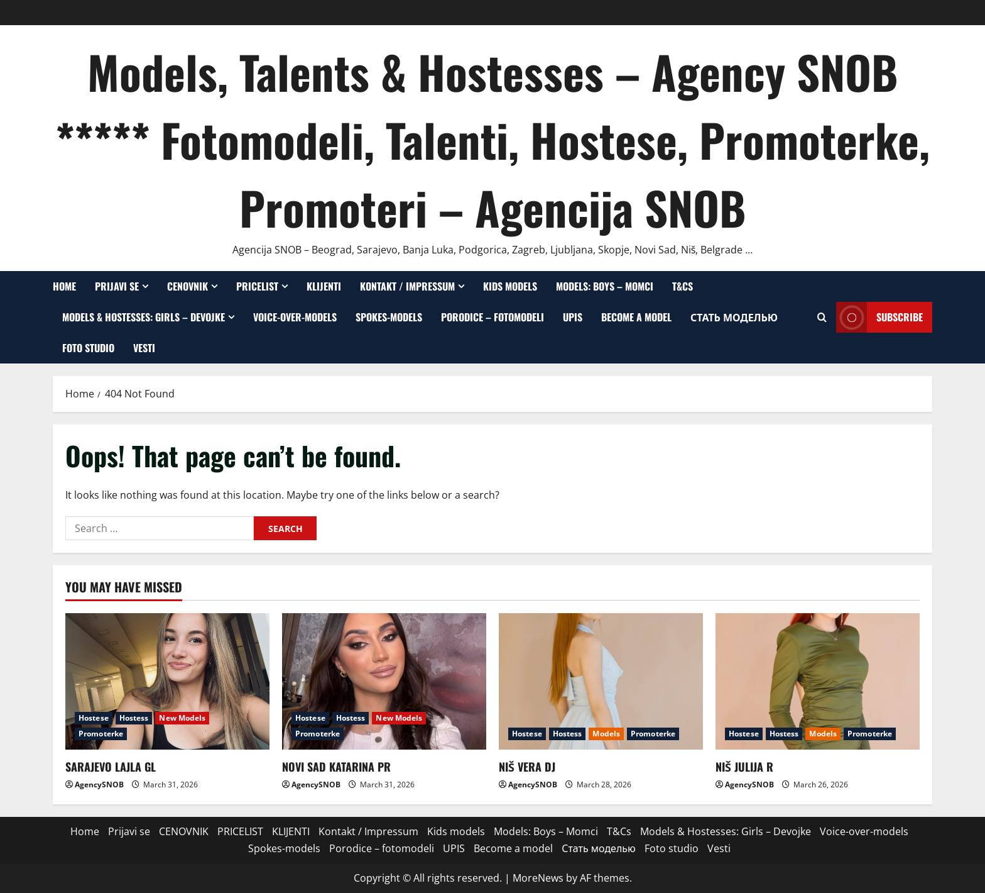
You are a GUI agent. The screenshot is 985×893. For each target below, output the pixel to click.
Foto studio (88, 347)
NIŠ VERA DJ (527, 766)
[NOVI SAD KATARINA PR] (384, 681)
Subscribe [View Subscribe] (879, 317)
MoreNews (538, 878)
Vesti (144, 347)
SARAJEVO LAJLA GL (110, 766)
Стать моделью (734, 316)
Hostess (134, 718)
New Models (182, 718)
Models (606, 733)
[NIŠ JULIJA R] (818, 681)
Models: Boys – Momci (604, 286)
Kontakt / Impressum (407, 286)
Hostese (94, 718)
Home (64, 286)
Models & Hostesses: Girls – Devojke (143, 316)
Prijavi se (117, 286)
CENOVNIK (187, 286)
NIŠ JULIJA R (744, 766)
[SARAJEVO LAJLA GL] (167, 681)
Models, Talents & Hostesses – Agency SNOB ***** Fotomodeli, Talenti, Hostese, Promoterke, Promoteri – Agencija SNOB (492, 139)
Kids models (510, 286)
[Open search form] (822, 317)
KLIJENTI (324, 286)
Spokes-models (389, 316)
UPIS (572, 316)
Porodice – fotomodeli (492, 316)
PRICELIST (257, 286)
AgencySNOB (99, 784)
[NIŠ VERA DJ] (601, 681)
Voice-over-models (295, 316)
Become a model (636, 316)
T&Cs (682, 286)
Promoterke (101, 733)
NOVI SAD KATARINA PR (336, 766)
